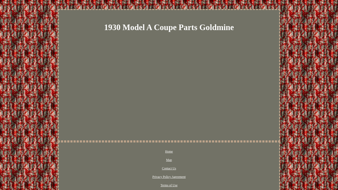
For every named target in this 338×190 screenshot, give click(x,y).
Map (131, 152)
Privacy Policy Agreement (177, 152)
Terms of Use (208, 152)
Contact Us (147, 152)
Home (118, 152)
